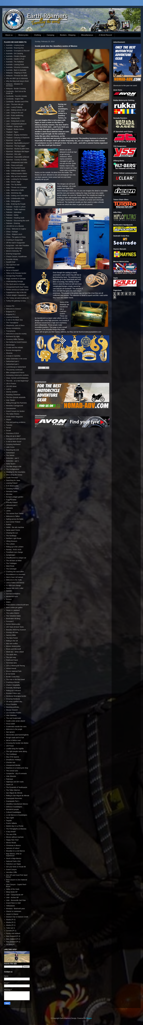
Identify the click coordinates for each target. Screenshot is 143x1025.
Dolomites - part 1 (12, 461)
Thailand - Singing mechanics (17, 135)
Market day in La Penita (14, 826)
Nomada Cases (11, 491)
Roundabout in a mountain (15, 574)
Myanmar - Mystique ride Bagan (17, 151)
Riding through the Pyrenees (16, 403)
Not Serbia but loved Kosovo (16, 342)
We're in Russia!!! (12, 270)
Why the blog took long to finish (17, 81)
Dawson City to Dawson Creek (17, 917)
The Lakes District (12, 613)
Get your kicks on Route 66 (16, 867)
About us (9, 35)
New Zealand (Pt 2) (13, 939)
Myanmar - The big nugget (15, 146)
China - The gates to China (16, 237)
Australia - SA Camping (14, 53)
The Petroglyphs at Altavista (16, 829)
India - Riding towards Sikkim (16, 173)
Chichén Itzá (10, 762)
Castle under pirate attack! (15, 721)
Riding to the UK (12, 641)
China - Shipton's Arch (14, 234)
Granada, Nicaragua (13, 688)
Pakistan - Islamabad (13, 212)
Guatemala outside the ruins (16, 726)
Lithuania (9, 508)
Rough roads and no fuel (15, 738)
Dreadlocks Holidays (13, 760)
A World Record (105, 35)
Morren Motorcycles (13, 646)
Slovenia (9, 353)
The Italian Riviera (12, 414)
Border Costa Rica (12, 677)
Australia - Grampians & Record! (18, 51)
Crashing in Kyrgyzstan (14, 240)
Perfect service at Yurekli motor (17, 290)
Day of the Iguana (12, 757)
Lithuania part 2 (11, 505)
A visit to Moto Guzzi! (13, 441)
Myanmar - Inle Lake (13, 154)
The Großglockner (12, 469)
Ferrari (8, 428)
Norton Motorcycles (13, 624)
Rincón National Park (14, 671)
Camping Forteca (12, 489)
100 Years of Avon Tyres (15, 627)
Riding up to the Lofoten (14, 547)
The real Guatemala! (13, 718)
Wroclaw (9, 494)
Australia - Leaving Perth (15, 64)
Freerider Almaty (12, 259)
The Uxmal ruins (12, 771)
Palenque (9, 779)
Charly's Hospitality (13, 685)
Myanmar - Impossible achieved (17, 157)
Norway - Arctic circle (13, 549)
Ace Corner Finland (13, 522)
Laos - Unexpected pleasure (16, 124)
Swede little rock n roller (14, 588)
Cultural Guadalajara (13, 812)
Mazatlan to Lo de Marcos (15, 851)
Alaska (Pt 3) (10, 920)
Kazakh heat (10, 262)
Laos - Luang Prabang (14, 107)
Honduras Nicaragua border (16, 696)
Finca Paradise (11, 704)
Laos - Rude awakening (14, 115)
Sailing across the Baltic (14, 519)
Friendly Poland (11, 502)
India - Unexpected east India (16, 162)
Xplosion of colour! (13, 848)
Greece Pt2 (10, 306)
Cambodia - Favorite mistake (16, 96)
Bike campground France (15, 372)
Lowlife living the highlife (15, 749)
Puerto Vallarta (11, 823)
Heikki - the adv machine (15, 527)
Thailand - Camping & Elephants (18, 138)
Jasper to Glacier (12, 914)
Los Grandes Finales (13, 713)
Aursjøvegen (10, 555)
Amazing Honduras (13, 699)
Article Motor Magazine (14, 417)
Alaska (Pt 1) (10, 925)
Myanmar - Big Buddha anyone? (18, 143)
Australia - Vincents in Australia (17, 67)
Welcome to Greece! (13, 309)
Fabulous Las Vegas (13, 864)
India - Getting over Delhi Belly (17, 196)
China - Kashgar (12, 232)
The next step (11, 657)
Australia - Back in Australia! (16, 70)
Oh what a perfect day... (14, 701)
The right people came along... (17, 751)
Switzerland (10, 453)
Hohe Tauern (10, 464)
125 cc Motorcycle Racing (15, 666)
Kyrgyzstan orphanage (14, 248)
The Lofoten (10, 544)
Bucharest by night (13, 336)
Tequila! (9, 820)
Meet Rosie (10, 566)
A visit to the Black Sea (14, 320)
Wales (8, 602)
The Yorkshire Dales (13, 616)
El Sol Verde (10, 674)
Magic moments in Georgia (16, 279)
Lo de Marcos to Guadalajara (16, 815)
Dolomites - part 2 (12, 458)
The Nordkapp (11, 536)
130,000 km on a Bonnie (15, 226)
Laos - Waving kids (13, 118)
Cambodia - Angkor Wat (14, 99)
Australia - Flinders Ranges (16, 56)
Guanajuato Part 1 (12, 801)
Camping (50, 35)
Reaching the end (12, 450)
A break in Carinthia (13, 356)
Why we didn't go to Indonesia (17, 78)
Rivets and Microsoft (13, 649)
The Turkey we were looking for (17, 298)
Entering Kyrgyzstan (13, 254)
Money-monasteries (13, 328)
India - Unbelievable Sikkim (16, 171)
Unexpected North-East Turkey (17, 287)
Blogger (89, 1018)
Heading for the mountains (15, 472)
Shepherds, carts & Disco (15, 325)
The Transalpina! (12, 323)
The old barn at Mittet (14, 560)
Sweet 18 (9, 784)
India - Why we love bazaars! (16, 176)
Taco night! (10, 818)
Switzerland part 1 (12, 364)
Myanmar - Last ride (13, 140)
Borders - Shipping (67, 35)
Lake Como (10, 447)
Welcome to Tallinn (13, 516)
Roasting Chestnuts (13, 395)
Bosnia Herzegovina (13, 350)
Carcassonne (11, 408)
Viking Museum (11, 541)
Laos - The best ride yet (14, 104)
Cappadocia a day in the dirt (16, 292)
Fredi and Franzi (12, 660)
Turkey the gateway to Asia (16, 301)
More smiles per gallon (14, 607)
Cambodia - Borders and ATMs (17, 102)
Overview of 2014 (12, 433)
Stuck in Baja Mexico (13, 858)
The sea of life (11, 834)
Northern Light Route (13, 538)
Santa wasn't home (13, 530)
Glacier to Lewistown (13, 911)
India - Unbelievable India (15, 198)
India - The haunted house (15, 168)
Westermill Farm (12, 596)
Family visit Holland (13, 933)
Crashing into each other (15, 572)
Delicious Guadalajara (14, 807)
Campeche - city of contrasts (16, 773)
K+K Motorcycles (12, 486)
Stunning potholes (12, 707)
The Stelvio (10, 455)
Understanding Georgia (14, 281)
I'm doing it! (10, 944)
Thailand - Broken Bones (15, 129)
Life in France (11, 383)
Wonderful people (12, 809)
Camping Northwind (13, 444)
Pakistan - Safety (12, 215)
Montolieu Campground (14, 406)
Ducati (8, 430)
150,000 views (11, 386)
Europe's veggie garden (14, 497)
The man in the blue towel (15, 679)
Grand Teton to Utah (13, 903)
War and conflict (12, 643)
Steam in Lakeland (13, 610)
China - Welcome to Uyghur (16, 229)
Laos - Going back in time (15, 121)
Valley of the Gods (12, 889)
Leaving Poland (11, 483)
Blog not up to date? (13, 436)
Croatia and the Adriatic (14, 347)
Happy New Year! (12, 840)
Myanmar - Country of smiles (16, 160)
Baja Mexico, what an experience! (14, 855)
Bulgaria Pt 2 (10, 312)
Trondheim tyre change (14, 552)
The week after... (12, 655)
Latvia (8, 511)
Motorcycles (23, 35)
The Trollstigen (11, 563)
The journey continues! (14, 370)
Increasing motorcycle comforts (17, 375)
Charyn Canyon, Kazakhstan (16, 256)
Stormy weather (12, 392)
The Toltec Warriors (13, 790)
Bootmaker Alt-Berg (13, 618)
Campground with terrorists (16, 439)
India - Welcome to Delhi (15, 190)
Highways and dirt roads (15, 782)
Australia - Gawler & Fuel (15, 59)
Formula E (10, 621)
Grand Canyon (11, 869)
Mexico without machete (15, 837)
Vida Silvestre (11, 776)
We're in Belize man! (13, 740)
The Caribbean (11, 754)
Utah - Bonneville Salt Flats (16, 900)
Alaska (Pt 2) (10, 922)
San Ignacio (10, 732)
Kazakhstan (10, 267)
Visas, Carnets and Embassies (17, 378)
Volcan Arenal (11, 668)
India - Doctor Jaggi (13, 182)
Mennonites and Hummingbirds (17, 735)
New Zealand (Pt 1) (13, 942)
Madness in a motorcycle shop (17, 768)
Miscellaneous (87, 35)
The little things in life (13, 466)
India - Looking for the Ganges (17, 179)
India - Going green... (14, 201)
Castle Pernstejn (12, 478)
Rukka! (8, 524)
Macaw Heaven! (12, 710)
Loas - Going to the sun (14, 113)
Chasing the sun (12, 533)
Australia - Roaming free (15, 48)
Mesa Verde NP (12, 892)
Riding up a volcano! (13, 690)
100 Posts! (10, 746)
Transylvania (10, 331)
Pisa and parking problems (15, 422)
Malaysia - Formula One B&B (16, 75)
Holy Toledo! (10, 400)
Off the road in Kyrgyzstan (15, 243)
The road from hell (12, 265)
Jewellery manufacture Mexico (17, 804)
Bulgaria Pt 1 (10, 314)
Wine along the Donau (14, 475)
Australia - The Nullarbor (15, 62)
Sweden (9, 591)
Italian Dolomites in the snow (16, 359)
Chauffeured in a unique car (16, 558)
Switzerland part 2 (12, 361)
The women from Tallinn (14, 513)
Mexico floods (11, 843)
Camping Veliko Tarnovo (15, 339)
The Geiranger (11, 569)
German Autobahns (13, 594)
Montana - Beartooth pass (15, 908)
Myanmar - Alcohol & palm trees (17, 149)
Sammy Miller (11, 635)
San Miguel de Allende (14, 793)
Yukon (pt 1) (10, 928)
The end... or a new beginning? (17, 381)
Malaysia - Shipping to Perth (16, 73)
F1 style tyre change (13, 585)
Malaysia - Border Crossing (16, 88)
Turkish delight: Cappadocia (16, 295)
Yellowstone (10, 906)
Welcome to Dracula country (16, 334)
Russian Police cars (13, 693)
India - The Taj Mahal (13, 184)
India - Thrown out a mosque (16, 187)
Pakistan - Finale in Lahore (16, 207)
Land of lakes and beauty (15, 583)
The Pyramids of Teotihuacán (16, 787)
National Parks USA (13, 861)
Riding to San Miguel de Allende (17, 795)
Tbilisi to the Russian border (16, 273)
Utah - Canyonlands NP (14, 895)
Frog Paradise (11, 500)
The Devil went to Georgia (15, 284)
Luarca (8, 389)
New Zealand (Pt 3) (13, 936)
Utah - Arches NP (12, 897)
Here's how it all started (14, 577)
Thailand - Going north (14, 126)
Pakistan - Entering (13, 223)
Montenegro (10, 345)
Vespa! (8, 419)
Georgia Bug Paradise (14, 276)
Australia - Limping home (15, 45)
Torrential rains (11, 663)
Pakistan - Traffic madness (15, 209)
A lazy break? (11, 832)
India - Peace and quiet (14, 165)
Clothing (37, 35)
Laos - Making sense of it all (16, 110)
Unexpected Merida (13, 765)
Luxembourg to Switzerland (16, 367)
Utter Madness (11, 715)
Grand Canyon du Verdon (15, 411)
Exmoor (9, 599)
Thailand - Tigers (12, 132)
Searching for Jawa (13, 480)
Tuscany (9, 425)
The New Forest (12, 638)
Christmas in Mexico (13, 845)
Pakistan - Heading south (15, 218)
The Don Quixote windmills (16, 397)
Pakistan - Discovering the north (17, 221)
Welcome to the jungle (14, 729)
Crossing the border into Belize (17, 743)
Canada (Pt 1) (11, 931)
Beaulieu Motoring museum (16, 630)
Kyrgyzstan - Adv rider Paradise (17, 245)
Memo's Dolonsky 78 (13, 251)
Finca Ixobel (10, 724)
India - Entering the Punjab (15, 204)
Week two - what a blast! (15, 652)
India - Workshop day (14, 193)
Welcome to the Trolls (14, 580)
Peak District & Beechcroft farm (17, 605)
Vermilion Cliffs (11, 872)
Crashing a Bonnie (13, 682)
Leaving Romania (12, 317)
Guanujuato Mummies (14, 798)
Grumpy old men (12, 632)
